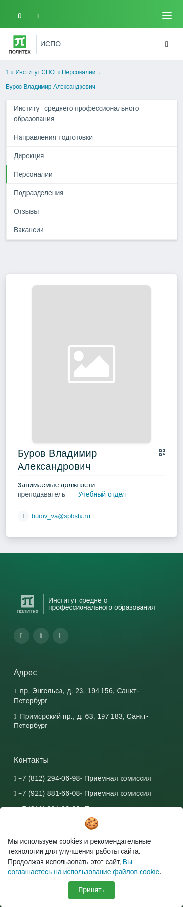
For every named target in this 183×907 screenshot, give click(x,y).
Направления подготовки (53, 137)
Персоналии (79, 72)
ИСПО (51, 44)
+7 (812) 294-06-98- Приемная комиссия (84, 778)
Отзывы (26, 211)
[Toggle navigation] (167, 15)
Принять (91, 890)
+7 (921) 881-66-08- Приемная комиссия (84, 793)
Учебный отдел (102, 494)
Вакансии (29, 230)
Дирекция (29, 156)
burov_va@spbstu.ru (61, 516)
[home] (7, 73)
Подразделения (38, 193)
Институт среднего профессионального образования (76, 113)
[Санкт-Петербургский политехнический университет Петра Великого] (20, 44)
